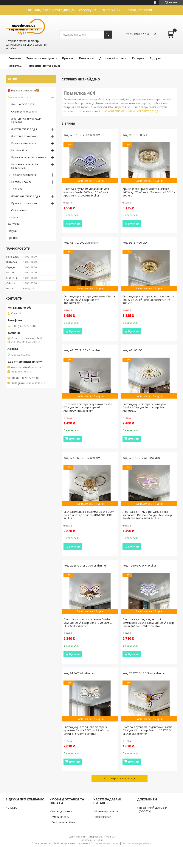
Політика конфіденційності (136, 843)
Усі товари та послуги (118, 778)
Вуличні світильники (24, 203)
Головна (14, 58)
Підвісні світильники (23, 143)
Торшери (17, 189)
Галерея (138, 58)
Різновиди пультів (106, 811)
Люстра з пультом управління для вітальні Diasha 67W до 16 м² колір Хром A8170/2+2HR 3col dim (86, 192)
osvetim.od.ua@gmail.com (27, 367)
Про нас (68, 58)
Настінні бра (19, 150)
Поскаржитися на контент (105, 843)
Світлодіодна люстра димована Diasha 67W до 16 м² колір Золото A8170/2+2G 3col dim (89, 300)
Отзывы (12, 807)
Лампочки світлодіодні (25, 196)
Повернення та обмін (44, 65)
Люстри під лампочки (24, 136)
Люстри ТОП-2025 (22, 104)
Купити (74, 223)
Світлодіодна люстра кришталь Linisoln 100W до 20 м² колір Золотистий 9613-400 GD (148, 300)
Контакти (86, 58)
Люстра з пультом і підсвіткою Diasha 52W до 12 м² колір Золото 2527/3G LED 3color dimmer (147, 730)
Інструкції (15, 65)
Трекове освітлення (24, 175)
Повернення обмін (63, 822)
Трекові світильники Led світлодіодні (131, 111)
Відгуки (155, 58)
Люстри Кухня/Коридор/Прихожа (26, 120)
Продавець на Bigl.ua (91, 840)
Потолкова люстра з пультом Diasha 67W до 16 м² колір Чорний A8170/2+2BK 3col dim (87, 407)
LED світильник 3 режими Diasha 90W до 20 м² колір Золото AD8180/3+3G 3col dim (88, 515)
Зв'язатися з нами (139, 10)
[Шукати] (108, 35)
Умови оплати (60, 817)
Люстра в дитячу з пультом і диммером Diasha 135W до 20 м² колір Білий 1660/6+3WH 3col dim (148, 623)
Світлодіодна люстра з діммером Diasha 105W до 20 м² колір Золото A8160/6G (145, 407)
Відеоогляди (103, 817)
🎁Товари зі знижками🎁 (23, 90)
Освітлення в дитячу (24, 111)
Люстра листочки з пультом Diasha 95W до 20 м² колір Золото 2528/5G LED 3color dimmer (87, 623)
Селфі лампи (19, 210)
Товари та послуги (40, 58)
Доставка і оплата (112, 58)
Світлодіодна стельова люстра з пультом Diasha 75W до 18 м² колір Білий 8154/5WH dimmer (86, 730)
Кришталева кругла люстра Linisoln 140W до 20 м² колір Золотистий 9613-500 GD (148, 192)
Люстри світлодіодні (24, 129)
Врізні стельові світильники (28, 157)
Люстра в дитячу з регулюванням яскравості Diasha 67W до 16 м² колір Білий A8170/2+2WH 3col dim (147, 515)
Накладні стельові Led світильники (25, 166)
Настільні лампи (21, 182)
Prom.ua (110, 836)
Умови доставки (61, 811)
